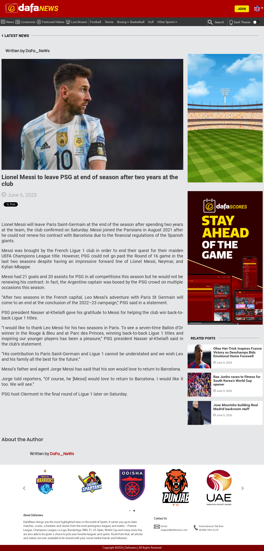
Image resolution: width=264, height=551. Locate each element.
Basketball (137, 22)
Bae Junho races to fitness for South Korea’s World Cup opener (237, 380)
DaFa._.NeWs (62, 453)
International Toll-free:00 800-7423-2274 (209, 528)
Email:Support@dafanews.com (171, 528)
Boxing (121, 22)
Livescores (25, 21)
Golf (151, 22)
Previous (21, 488)
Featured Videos (50, 21)
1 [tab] (130, 511)
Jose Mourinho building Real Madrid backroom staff (235, 407)
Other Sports (166, 22)
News (7, 21)
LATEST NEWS (15, 36)
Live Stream (76, 21)
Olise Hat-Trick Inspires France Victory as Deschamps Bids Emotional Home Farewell (237, 352)
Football (95, 22)
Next (242, 488)
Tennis (109, 22)
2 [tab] (134, 511)
